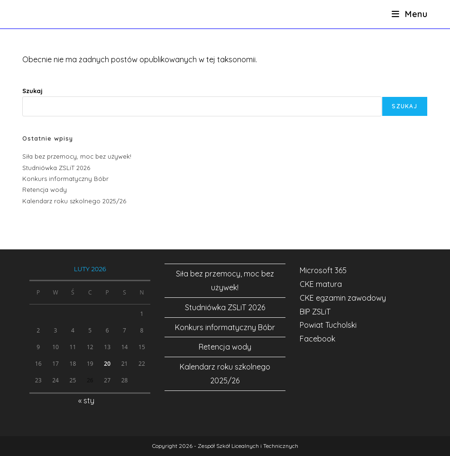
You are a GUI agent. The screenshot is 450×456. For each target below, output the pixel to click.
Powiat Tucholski (328, 325)
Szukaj (32, 91)
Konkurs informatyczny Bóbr (65, 178)
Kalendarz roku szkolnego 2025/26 (74, 201)
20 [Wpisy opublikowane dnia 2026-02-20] (107, 364)
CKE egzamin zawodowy (343, 298)
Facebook (317, 338)
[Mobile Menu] (410, 14)
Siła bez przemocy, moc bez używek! (76, 156)
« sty (86, 400)
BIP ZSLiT (315, 311)
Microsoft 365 (323, 270)
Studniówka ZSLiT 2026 (56, 167)
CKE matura (321, 284)
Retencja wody (44, 189)
